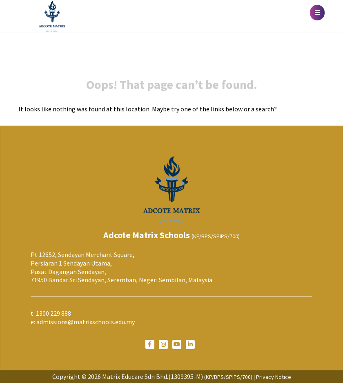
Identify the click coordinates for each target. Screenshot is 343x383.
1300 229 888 (53, 313)
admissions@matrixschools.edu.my (85, 322)
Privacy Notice (273, 377)
